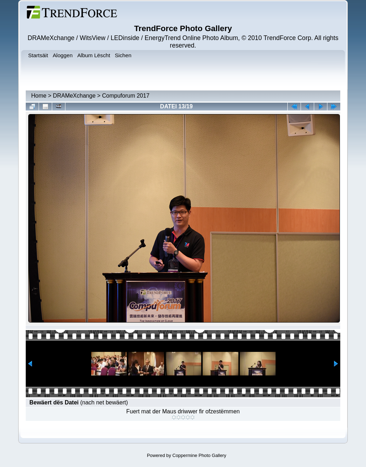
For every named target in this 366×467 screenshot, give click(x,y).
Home (38, 96)
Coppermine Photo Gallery (199, 455)
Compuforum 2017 (126, 96)
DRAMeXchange (74, 96)
